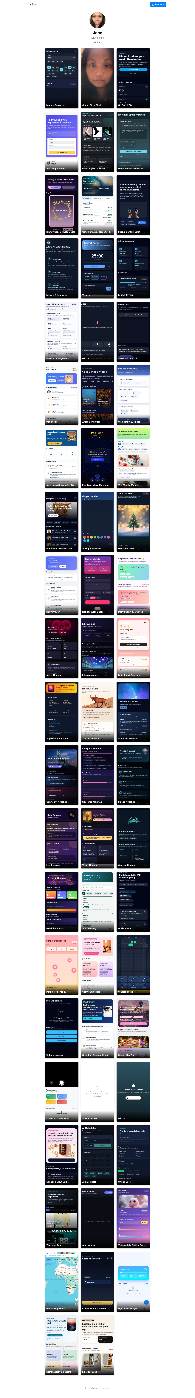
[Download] (158, 4)
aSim (33, 4)
